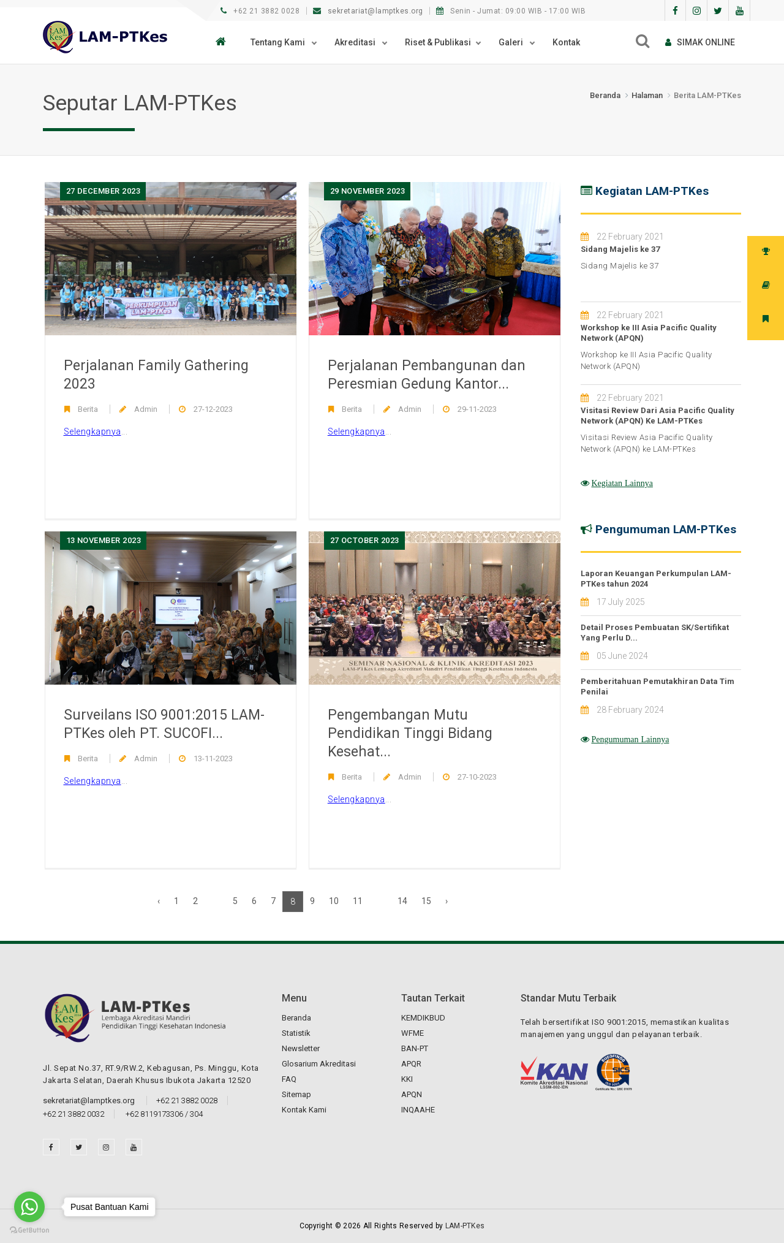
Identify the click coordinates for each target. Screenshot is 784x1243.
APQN (411, 1094)
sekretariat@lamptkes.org (369, 11)
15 (426, 901)
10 (334, 901)
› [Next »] (446, 901)
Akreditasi (355, 42)
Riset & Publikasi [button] (438, 42)
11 (358, 901)
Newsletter (301, 1048)
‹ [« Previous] (158, 901)
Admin (145, 409)
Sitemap (296, 1094)
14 (402, 901)
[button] (223, 42)
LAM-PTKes (465, 1226)
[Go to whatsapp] (29, 1207)
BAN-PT (414, 1048)
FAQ (289, 1079)
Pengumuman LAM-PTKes (665, 529)
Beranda (605, 95)
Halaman (647, 95)
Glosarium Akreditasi (319, 1063)
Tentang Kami (279, 42)
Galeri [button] (512, 42)
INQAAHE (418, 1109)
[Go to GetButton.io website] (29, 1230)
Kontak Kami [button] (304, 1109)
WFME (412, 1033)
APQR (411, 1063)
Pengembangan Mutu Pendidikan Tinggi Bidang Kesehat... (410, 733)
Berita (88, 409)
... (96, 431)
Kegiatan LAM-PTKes (652, 191)
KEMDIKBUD (423, 1017)
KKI (407, 1079)
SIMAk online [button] (700, 42)
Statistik (296, 1033)
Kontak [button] (566, 42)
